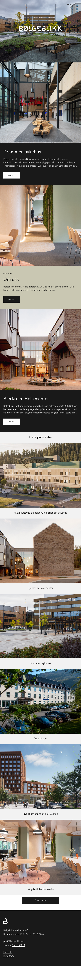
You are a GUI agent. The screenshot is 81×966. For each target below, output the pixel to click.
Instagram (8, 956)
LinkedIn (7, 952)
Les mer (12, 175)
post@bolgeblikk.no (13, 941)
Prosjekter (40, 900)
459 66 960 (18, 945)
